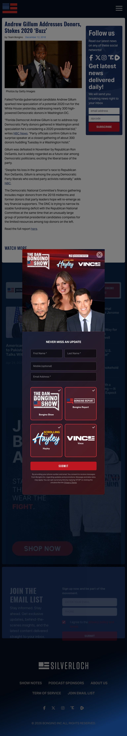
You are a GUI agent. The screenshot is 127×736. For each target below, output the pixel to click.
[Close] (99, 255)
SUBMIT (64, 466)
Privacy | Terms (70, 482)
